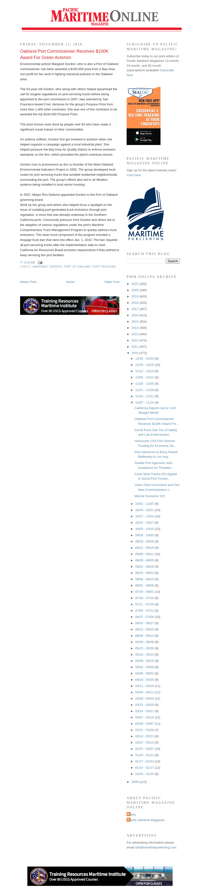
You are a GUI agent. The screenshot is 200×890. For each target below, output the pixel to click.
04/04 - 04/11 (145, 692)
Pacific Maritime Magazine (146, 820)
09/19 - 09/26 (145, 541)
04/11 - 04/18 (145, 686)
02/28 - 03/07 (145, 723)
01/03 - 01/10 (145, 774)
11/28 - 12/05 (145, 383)
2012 (135, 340)
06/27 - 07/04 (145, 617)
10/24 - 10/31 (145, 510)
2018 (135, 302)
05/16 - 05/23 (145, 654)
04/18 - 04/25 (145, 679)
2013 (135, 334)
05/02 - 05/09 (145, 667)
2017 (135, 309)
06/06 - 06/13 (145, 635)
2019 (135, 296)
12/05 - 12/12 (145, 377)
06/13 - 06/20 (145, 629)
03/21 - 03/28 (145, 705)
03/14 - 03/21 (145, 711)
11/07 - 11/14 (145, 402)
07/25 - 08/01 (145, 591)
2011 (135, 346)
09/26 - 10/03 (145, 535)
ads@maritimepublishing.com (156, 847)
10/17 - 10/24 (145, 516)
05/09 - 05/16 (145, 661)
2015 (135, 321)
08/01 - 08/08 (145, 585)
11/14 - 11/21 (145, 396)
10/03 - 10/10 (145, 529)
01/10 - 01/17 (145, 767)
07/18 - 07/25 (145, 598)
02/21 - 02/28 (145, 730)
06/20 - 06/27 (145, 623)
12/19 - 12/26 (145, 365)
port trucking (104, 266)
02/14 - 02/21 (145, 736)
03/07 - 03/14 (145, 717)
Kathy (132, 814)
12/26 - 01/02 (145, 358)
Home (70, 282)
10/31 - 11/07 (145, 504)
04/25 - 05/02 (145, 673)
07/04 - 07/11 (145, 610)
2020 (135, 290)
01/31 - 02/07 (145, 749)
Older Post (112, 282)
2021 (135, 284)
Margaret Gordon (47, 266)
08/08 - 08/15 (145, 579)
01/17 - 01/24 (145, 761)
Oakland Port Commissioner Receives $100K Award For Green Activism (64, 54)
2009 (135, 782)
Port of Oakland (77, 266)
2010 (135, 353)
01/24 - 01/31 (145, 755)
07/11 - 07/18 (145, 604)
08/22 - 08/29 (145, 566)
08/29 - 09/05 (145, 560)
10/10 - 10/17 (145, 522)
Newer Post (28, 282)
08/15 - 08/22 (145, 573)
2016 (135, 315)
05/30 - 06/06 (145, 642)
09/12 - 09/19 (145, 548)
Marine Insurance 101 (149, 496)
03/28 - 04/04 (145, 698)
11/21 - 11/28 (145, 390)
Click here (134, 175)
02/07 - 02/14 (145, 742)
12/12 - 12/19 (145, 371)
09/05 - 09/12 (145, 554)
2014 (135, 328)
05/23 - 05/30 (145, 648)
